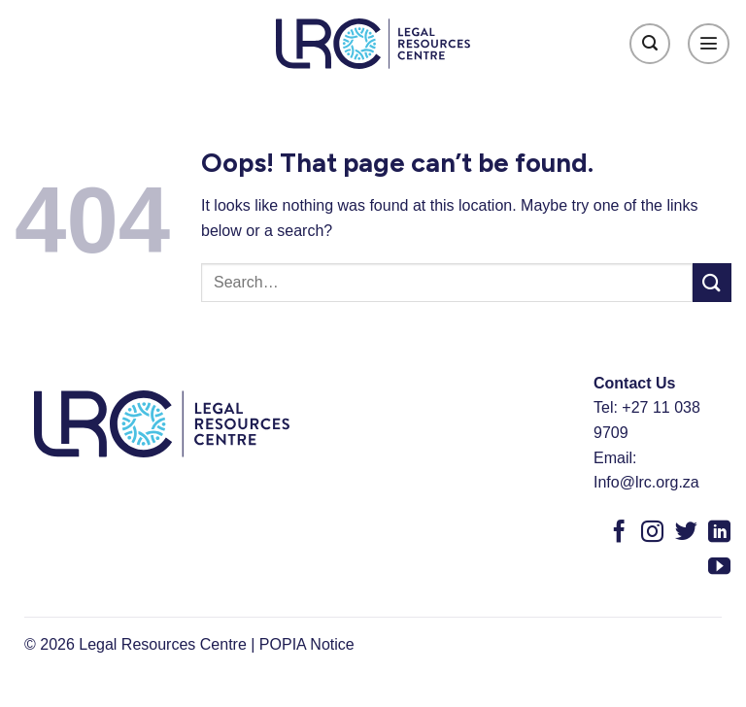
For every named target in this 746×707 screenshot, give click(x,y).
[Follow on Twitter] (686, 533)
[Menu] (708, 44)
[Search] (650, 44)
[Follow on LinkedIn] (719, 533)
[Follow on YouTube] (719, 568)
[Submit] (712, 282)
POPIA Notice (307, 644)
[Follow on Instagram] (652, 533)
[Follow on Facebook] (619, 533)
